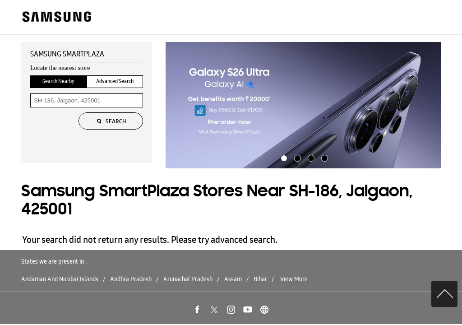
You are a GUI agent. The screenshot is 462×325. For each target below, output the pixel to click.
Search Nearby (58, 81)
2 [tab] (296, 157)
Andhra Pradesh (131, 279)
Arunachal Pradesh (188, 279)
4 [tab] (323, 157)
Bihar (260, 279)
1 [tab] (283, 157)
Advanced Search (115, 81)
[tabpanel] (303, 105)
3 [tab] (310, 157)
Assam (233, 279)
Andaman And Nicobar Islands (59, 279)
